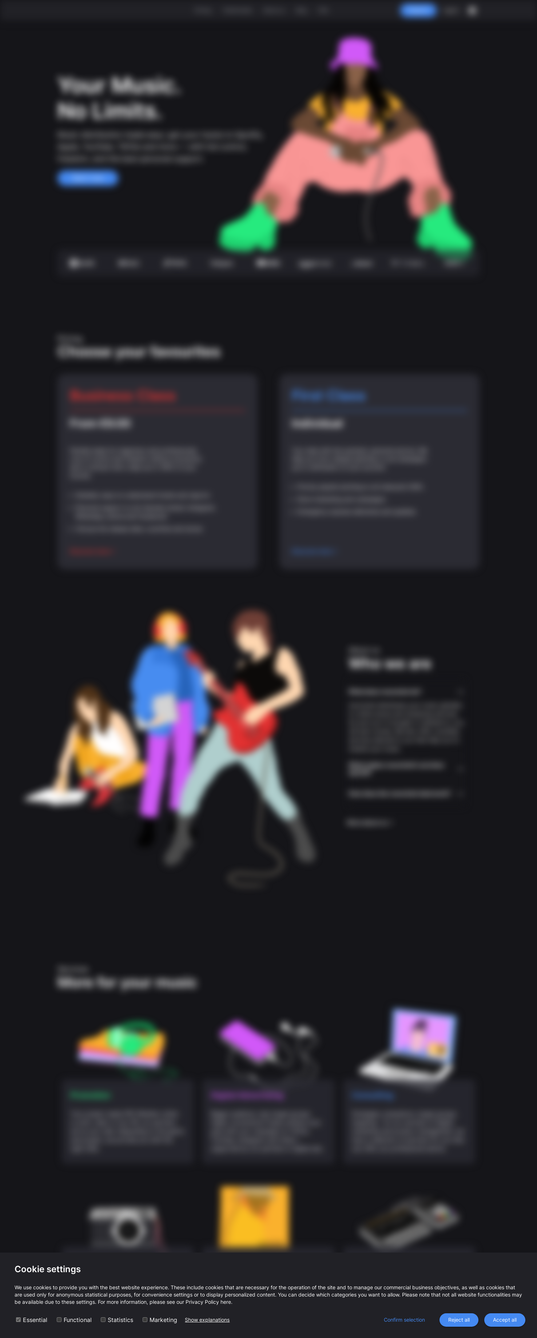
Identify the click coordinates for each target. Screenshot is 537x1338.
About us (274, 10)
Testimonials (237, 10)
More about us (370, 822)
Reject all (458, 1320)
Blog (301, 10)
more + (455, 263)
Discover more (93, 551)
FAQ (323, 10)
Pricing (203, 10)
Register (418, 10)
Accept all (504, 1320)
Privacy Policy (202, 1302)
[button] (407, 692)
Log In (451, 10)
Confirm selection (404, 1320)
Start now (87, 178)
